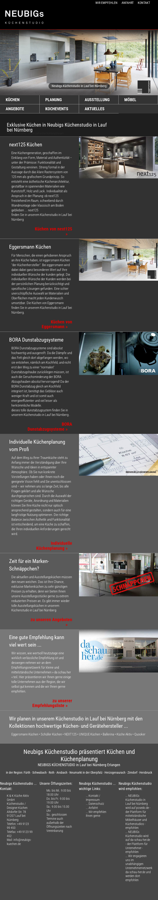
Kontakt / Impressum (93, 798)
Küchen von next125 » (53, 231)
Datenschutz (96, 803)
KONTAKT (144, 3)
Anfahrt (93, 808)
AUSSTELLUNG (97, 100)
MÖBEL (130, 100)
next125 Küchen (25, 145)
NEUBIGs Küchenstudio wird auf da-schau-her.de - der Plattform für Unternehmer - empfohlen (137, 842)
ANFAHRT (128, 3)
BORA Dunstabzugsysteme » (50, 427)
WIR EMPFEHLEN (106, 3)
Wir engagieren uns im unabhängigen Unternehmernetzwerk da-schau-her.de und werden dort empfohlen (138, 868)
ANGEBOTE (15, 109)
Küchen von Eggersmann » (57, 324)
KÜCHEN (13, 100)
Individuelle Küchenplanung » (54, 546)
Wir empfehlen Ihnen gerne (96, 814)
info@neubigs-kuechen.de (19, 842)
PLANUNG (53, 100)
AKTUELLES (94, 109)
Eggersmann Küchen (30, 247)
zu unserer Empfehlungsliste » (52, 703)
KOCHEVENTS (56, 109)
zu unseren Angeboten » (51, 622)
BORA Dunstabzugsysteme (36, 340)
